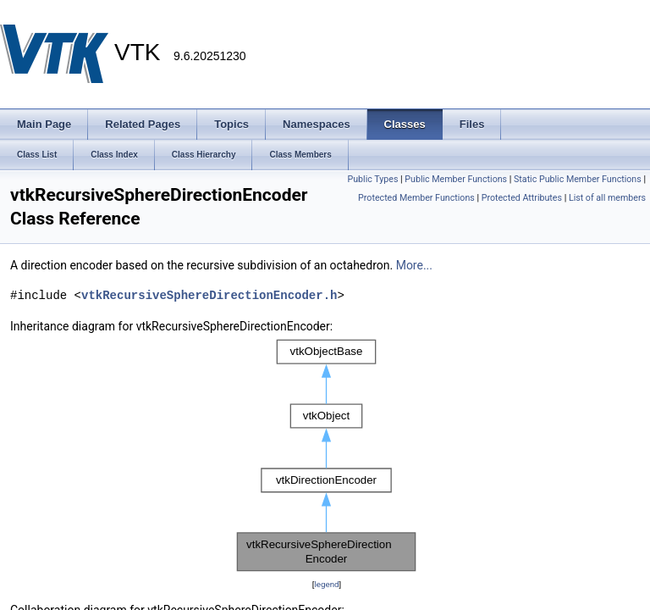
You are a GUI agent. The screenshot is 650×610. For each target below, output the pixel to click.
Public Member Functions (456, 179)
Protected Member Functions (416, 197)
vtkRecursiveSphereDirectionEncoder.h (209, 295)
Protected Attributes (522, 197)
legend (326, 584)
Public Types (372, 179)
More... (414, 265)
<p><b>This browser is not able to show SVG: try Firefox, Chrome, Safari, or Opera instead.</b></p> (327, 455)
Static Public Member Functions (578, 179)
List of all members (607, 197)
